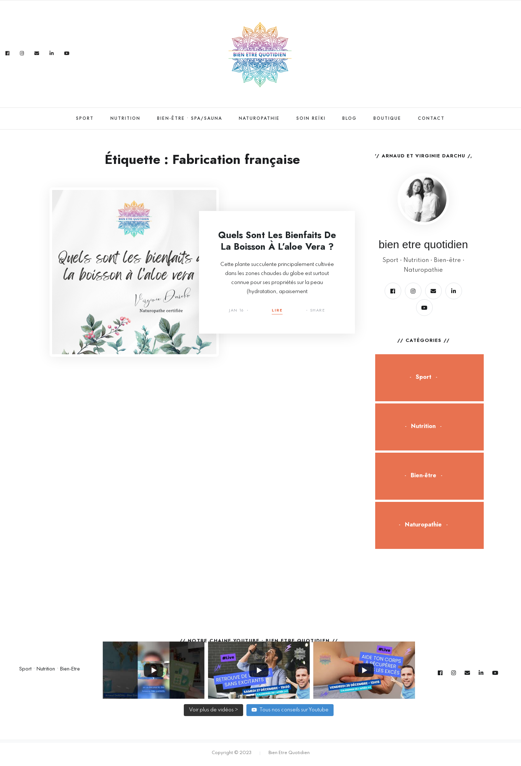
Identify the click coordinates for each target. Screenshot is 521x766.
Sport (85, 118)
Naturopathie (259, 118)
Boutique (387, 118)
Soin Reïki (311, 118)
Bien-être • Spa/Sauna (189, 118)
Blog (349, 118)
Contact (431, 118)
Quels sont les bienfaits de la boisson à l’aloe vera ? (277, 240)
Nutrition (125, 118)
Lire (277, 310)
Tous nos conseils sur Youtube (290, 709)
